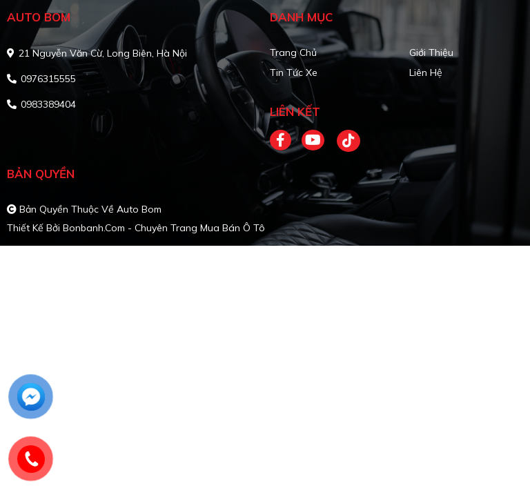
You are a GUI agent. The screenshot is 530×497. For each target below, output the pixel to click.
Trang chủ (293, 52)
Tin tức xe (293, 72)
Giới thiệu (431, 52)
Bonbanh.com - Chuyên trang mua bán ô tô (164, 228)
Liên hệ (425, 72)
